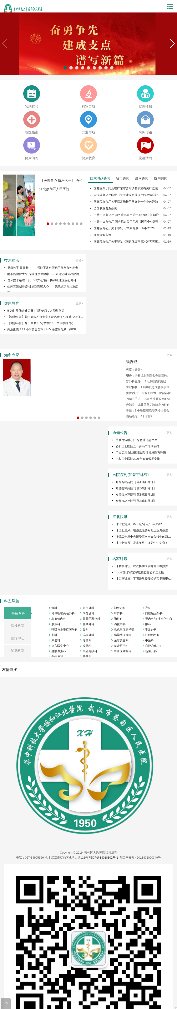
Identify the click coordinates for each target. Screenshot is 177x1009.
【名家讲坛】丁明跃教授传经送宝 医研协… (144, 578)
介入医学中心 (60, 645)
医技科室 (17, 625)
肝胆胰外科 (152, 635)
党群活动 (145, 158)
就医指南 (31, 132)
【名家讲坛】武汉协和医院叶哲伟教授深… (143, 566)
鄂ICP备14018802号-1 (103, 857)
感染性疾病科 (122, 635)
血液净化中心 (154, 645)
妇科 (85, 629)
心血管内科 (58, 618)
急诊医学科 (121, 645)
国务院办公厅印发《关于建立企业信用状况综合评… (127, 195)
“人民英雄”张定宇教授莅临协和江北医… (141, 572)
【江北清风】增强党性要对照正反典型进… (143, 530)
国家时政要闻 (100, 178)
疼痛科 (87, 640)
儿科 (54, 635)
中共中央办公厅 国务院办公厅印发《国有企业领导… (128, 221)
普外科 (87, 656)
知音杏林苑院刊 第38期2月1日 (135, 500)
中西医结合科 (122, 651)
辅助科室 (17, 650)
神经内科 (120, 608)
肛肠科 (55, 624)
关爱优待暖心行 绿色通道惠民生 (136, 440)
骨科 (54, 608)
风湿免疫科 (90, 651)
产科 (148, 608)
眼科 (148, 624)
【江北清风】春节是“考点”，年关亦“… (140, 524)
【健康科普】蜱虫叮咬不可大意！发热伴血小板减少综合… (45, 317)
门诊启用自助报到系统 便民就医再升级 (141, 452)
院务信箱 (145, 132)
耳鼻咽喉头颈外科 (63, 613)
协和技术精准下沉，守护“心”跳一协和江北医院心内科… (43, 280)
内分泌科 (88, 613)
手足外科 (151, 629)
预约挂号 (31, 106)
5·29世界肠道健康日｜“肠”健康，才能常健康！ (37, 310)
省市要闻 (122, 178)
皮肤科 (87, 645)
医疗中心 (17, 638)
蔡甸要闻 (141, 178)
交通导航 (88, 132)
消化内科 (120, 624)
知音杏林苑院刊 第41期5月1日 (135, 482)
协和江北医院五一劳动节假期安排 (137, 446)
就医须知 (145, 106)
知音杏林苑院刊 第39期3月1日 (135, 494)
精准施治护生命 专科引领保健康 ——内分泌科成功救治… (44, 274)
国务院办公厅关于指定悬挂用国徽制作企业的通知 (126, 201)
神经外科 (88, 624)
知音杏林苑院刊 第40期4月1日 (135, 488)
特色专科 (18, 613)
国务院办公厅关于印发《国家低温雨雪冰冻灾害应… (127, 241)
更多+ (79, 260)
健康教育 (88, 158)
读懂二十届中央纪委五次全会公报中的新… (143, 536)
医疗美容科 (121, 640)
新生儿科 (151, 651)
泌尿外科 (88, 635)
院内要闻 (160, 178)
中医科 (149, 640)
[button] (172, 43)
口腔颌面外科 (154, 613)
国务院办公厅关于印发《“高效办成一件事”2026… (125, 228)
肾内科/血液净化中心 (158, 618)
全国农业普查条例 (105, 208)
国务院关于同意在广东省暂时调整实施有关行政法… (127, 188)
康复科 (55, 640)
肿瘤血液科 (58, 651)
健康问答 (31, 158)
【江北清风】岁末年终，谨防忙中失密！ (142, 542)
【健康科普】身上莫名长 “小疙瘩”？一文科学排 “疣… (41, 323)
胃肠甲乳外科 (91, 618)
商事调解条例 (102, 235)
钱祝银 (131, 362)
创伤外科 (88, 608)
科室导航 (88, 106)
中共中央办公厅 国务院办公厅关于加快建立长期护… (128, 215)
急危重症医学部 (124, 629)
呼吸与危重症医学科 (64, 629)
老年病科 (57, 656)
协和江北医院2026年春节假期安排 (138, 458)
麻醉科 (118, 613)
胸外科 (118, 618)
